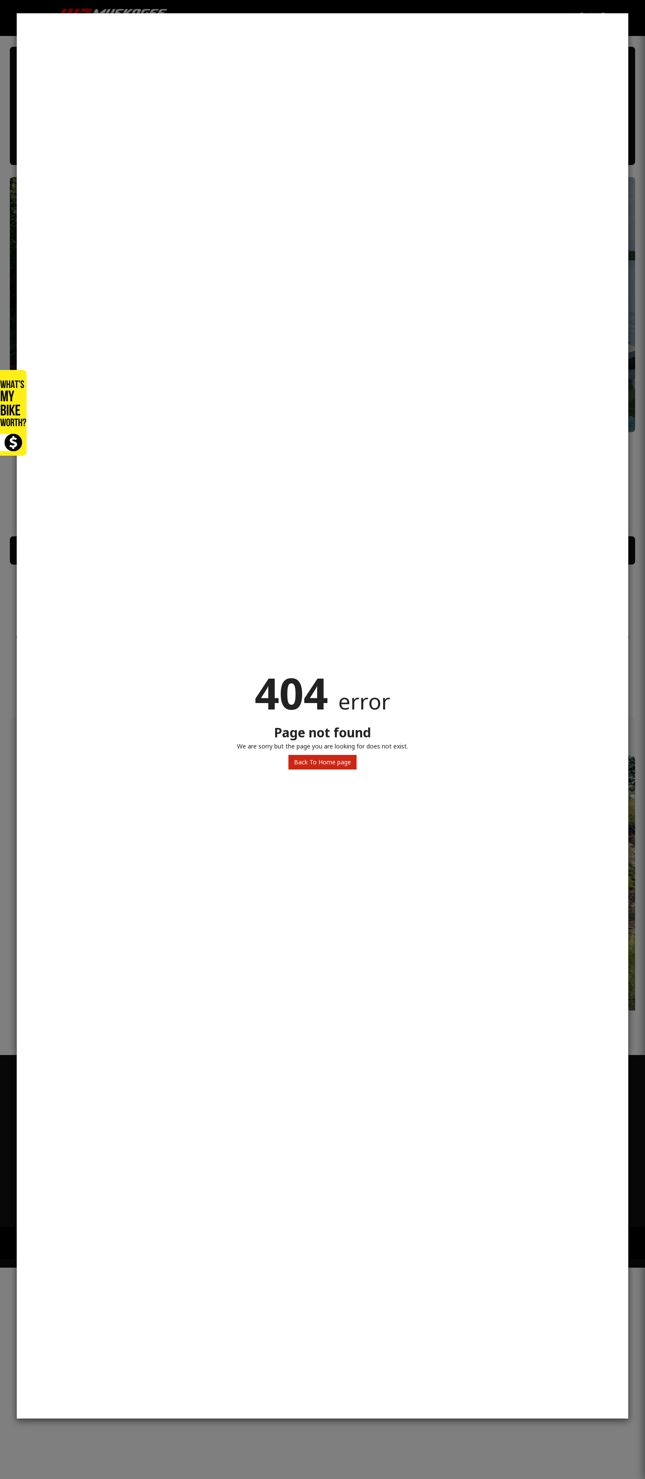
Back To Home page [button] (322, 762)
